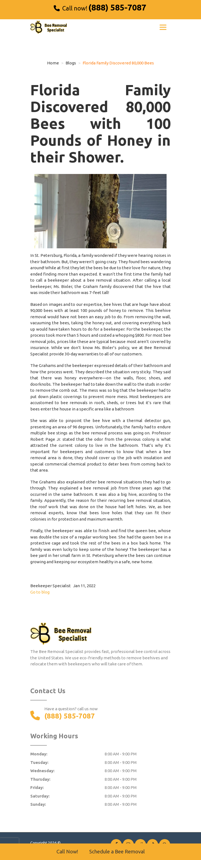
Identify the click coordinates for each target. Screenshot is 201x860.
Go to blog (40, 592)
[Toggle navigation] (163, 27)
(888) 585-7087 (117, 7)
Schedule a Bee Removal (117, 851)
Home (53, 63)
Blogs (71, 63)
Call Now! (67, 851)
